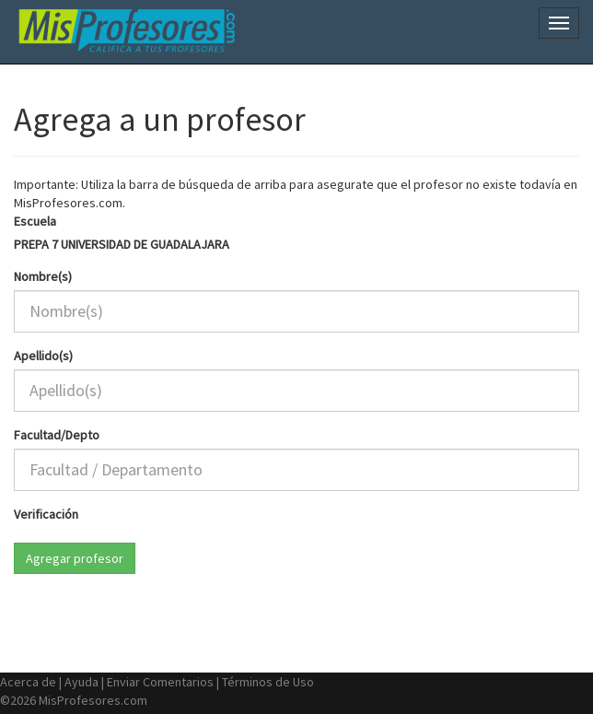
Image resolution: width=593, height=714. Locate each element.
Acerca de (28, 681)
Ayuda (81, 681)
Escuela (35, 221)
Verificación (46, 514)
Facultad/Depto (56, 435)
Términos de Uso (268, 681)
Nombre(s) (43, 276)
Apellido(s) (43, 355)
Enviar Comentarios (160, 681)
